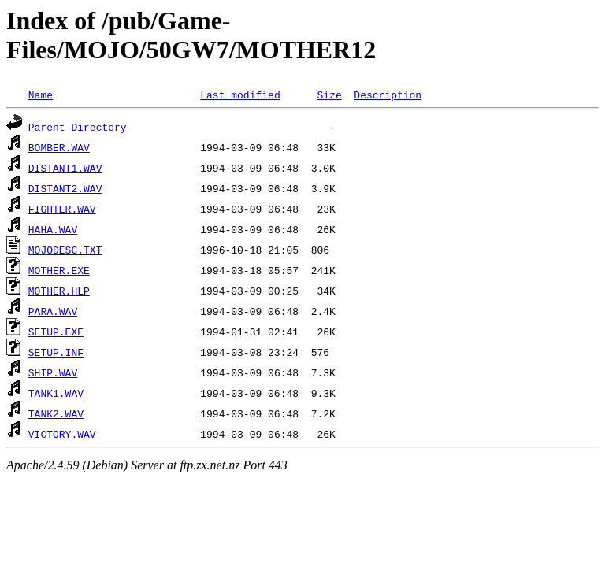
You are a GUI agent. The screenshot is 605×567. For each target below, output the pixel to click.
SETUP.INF (56, 352)
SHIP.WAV (52, 372)
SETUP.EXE (56, 331)
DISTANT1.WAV (65, 168)
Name (40, 94)
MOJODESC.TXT (65, 250)
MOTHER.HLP (59, 291)
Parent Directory (77, 127)
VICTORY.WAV (62, 434)
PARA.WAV (52, 311)
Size (329, 94)
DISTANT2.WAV (65, 188)
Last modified (240, 94)
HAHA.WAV (52, 229)
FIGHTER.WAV (62, 209)
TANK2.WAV (56, 413)
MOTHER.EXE (59, 270)
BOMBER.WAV (59, 147)
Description (387, 94)
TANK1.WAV (56, 393)
